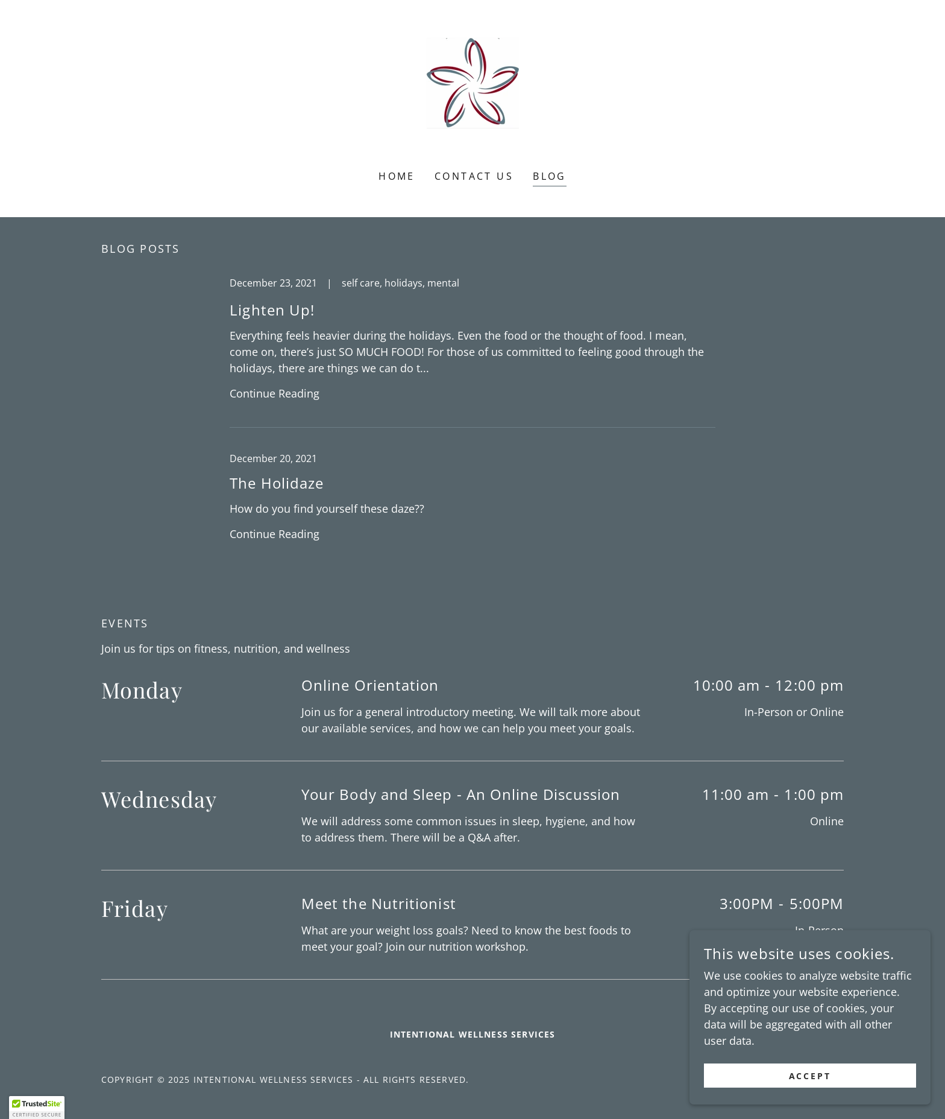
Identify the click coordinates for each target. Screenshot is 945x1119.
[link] (472, 93)
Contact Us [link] (474, 176)
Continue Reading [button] (274, 393)
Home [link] (396, 176)
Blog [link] (550, 176)
